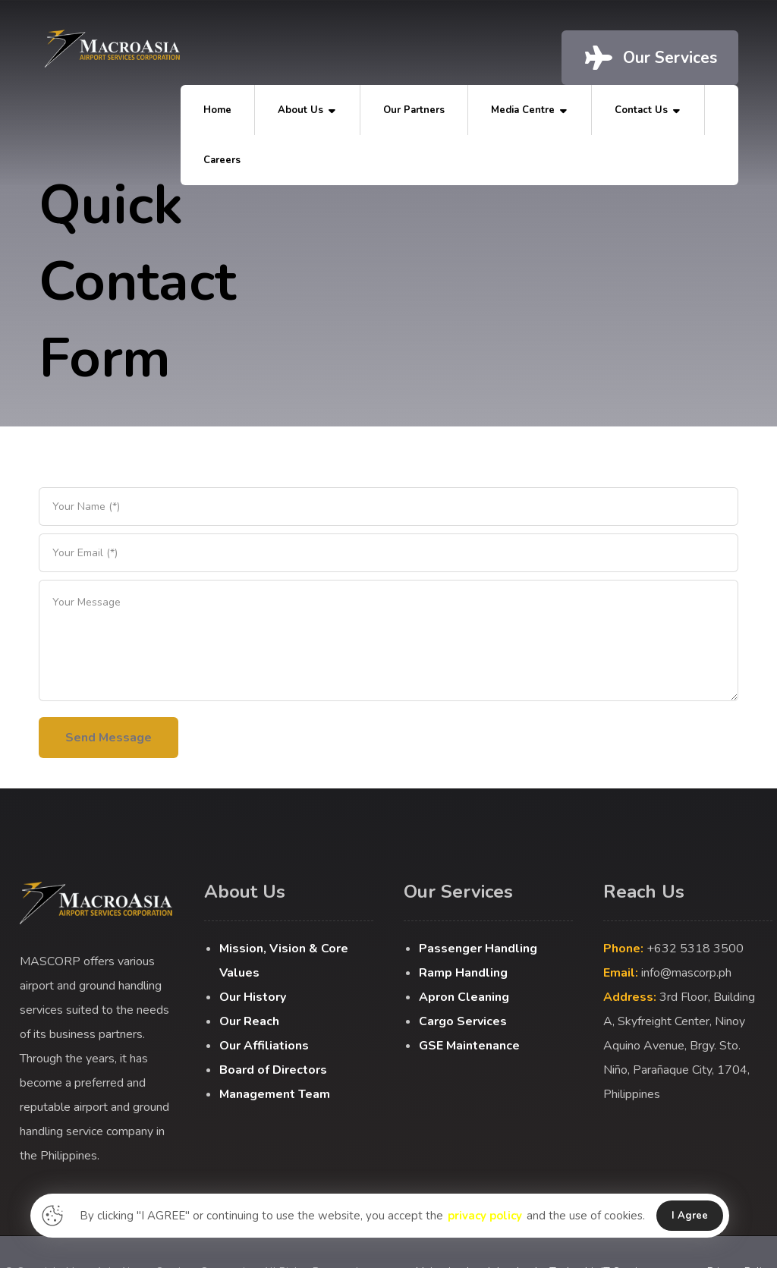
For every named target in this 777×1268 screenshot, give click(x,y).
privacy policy (485, 1215)
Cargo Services (463, 1021)
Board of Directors (273, 1070)
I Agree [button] (690, 1215)
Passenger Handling (478, 948)
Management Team (274, 1094)
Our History (252, 997)
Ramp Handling (463, 972)
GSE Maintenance (469, 1045)
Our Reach (249, 1021)
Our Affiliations (264, 1045)
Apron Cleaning (464, 997)
